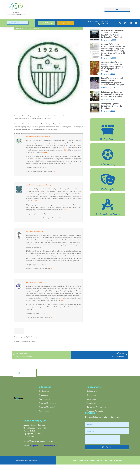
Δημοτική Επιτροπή (47, 418)
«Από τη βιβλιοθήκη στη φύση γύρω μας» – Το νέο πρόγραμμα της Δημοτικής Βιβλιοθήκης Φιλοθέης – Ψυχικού (112, 78)
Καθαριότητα (92, 403)
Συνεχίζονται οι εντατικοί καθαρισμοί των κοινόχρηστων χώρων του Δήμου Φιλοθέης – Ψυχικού (112, 93)
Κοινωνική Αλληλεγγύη (96, 418)
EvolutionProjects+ (33, 472)
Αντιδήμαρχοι (44, 411)
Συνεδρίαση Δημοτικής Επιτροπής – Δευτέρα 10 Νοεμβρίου (111, 117)
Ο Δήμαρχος (44, 407)
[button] (117, 9)
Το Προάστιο (44, 403)
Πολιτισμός (91, 407)
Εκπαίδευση (91, 414)
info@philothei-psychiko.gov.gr (43, 457)
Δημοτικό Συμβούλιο (47, 414)
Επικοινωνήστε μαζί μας (35, 432)
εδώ (46, 276)
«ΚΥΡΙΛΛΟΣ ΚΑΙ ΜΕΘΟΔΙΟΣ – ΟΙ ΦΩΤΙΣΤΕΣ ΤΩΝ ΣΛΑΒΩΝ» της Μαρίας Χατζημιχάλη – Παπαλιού (112, 45)
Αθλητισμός (91, 411)
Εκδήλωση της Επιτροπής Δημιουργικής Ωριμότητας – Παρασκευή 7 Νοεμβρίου (113, 105)
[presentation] (102, 451)
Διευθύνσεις (44, 422)
